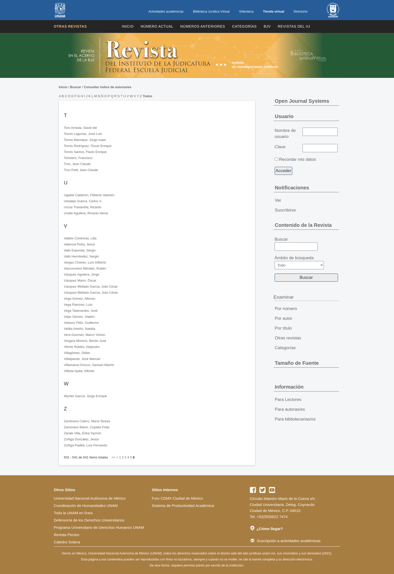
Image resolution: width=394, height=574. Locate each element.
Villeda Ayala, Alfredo (79, 371)
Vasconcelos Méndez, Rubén (85, 268)
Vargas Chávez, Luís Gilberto (85, 262)
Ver (278, 200)
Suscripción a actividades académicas (285, 541)
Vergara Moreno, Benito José (85, 341)
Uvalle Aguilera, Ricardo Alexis (86, 213)
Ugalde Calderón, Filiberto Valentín (89, 195)
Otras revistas (70, 26)
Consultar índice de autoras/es (107, 87)
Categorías (244, 26)
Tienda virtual (273, 11)
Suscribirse (285, 210)
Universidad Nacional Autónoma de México (90, 498)
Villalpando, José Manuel (82, 359)
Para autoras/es (290, 409)
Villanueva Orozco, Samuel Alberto (89, 365)
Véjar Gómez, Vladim (79, 317)
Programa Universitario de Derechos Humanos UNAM (99, 527)
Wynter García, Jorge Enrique (85, 396)
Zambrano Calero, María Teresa (87, 421)
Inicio (128, 26)
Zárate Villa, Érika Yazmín (82, 433)
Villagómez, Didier (77, 353)
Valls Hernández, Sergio (81, 256)
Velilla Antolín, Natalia (79, 329)
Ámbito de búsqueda (299, 262)
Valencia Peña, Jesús (79, 244)
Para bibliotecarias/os (295, 419)
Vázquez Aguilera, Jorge (81, 274)
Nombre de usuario (285, 133)
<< (113, 457)
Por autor (283, 318)
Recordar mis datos (297, 159)
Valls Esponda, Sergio (80, 250)
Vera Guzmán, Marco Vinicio (84, 335)
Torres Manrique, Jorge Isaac (85, 140)
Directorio (300, 11)
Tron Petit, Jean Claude (81, 170)
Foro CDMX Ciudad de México (177, 498)
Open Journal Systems (302, 101)
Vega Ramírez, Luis (78, 304)
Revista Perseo (66, 535)
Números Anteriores (202, 26)
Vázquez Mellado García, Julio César (91, 286)
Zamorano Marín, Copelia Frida (86, 427)
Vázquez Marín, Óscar (80, 280)
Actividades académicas (166, 11)
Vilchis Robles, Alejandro (82, 347)
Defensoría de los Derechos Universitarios (89, 520)
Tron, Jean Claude (77, 164)
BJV (267, 26)
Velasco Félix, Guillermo (81, 323)
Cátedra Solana (67, 542)
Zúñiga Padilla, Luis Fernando (85, 445)
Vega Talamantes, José (80, 310)
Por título (283, 328)
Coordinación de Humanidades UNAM (86, 505)
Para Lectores (288, 399)
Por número (286, 308)
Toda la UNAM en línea (73, 513)
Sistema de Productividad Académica (183, 505)
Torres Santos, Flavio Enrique (85, 152)
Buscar (75, 87)
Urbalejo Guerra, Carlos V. (83, 201)
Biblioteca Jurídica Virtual (211, 11)
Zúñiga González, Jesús (81, 439)
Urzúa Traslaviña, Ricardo (83, 207)
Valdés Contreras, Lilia (80, 238)
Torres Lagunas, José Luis (83, 134)
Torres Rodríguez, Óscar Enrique (88, 146)
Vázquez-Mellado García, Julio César (91, 292)
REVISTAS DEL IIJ (294, 26)
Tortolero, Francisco (78, 158)
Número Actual (157, 26)
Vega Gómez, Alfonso (79, 298)
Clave (280, 146)
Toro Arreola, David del (80, 128)
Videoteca (246, 11)
